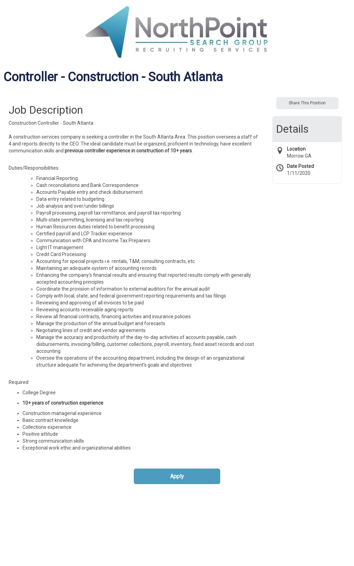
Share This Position (307, 103)
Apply (177, 476)
